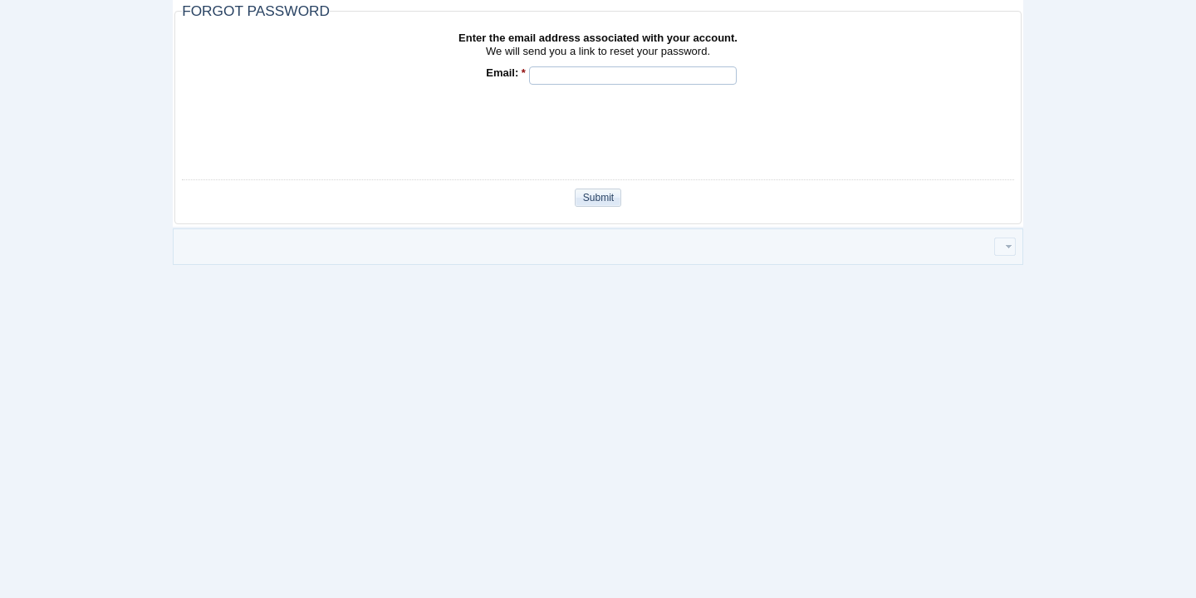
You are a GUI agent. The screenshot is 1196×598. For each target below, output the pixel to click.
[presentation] (655, 130)
